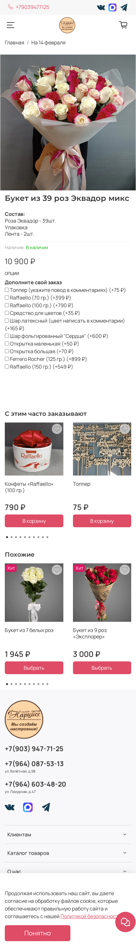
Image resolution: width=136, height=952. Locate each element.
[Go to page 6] (29, 537)
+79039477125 (28, 7)
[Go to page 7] (34, 537)
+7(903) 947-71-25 (34, 748)
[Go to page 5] (25, 537)
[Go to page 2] (11, 537)
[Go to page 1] (7, 537)
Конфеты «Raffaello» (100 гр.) (29, 487)
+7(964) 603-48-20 (35, 784)
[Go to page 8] (38, 537)
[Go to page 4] (20, 537)
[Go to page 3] (16, 537)
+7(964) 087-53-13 (34, 763)
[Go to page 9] (43, 537)
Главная (14, 42)
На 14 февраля (48, 42)
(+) (65, 289)
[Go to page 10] (47, 537)
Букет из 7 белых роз (29, 630)
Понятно (37, 933)
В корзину (34, 520)
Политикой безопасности (90, 916)
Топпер (81, 483)
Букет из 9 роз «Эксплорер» (90, 633)
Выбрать (34, 667)
